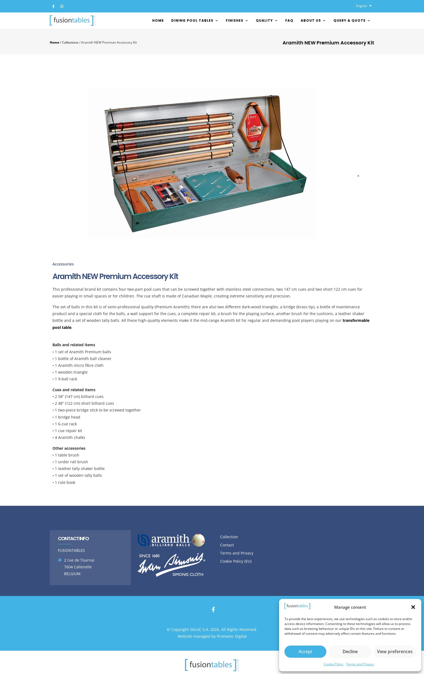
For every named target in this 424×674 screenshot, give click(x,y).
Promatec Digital (232, 636)
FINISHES (237, 20)
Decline (350, 651)
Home (158, 20)
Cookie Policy (333, 664)
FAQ (289, 20)
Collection (229, 536)
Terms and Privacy (360, 664)
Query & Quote (352, 20)
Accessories (63, 264)
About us (313, 20)
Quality (267, 20)
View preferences (395, 651)
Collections (70, 42)
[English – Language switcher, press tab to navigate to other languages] (363, 6)
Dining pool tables (194, 20)
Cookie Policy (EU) (235, 561)
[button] (413, 607)
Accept (305, 651)
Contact (227, 544)
